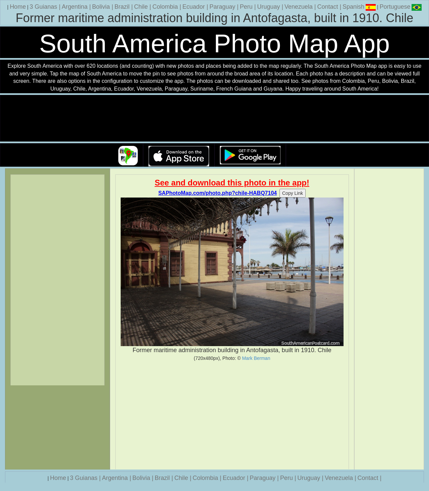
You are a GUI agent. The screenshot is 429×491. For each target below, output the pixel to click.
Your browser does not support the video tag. (214, 119)
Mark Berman (256, 358)
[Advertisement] (232, 415)
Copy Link (292, 193)
